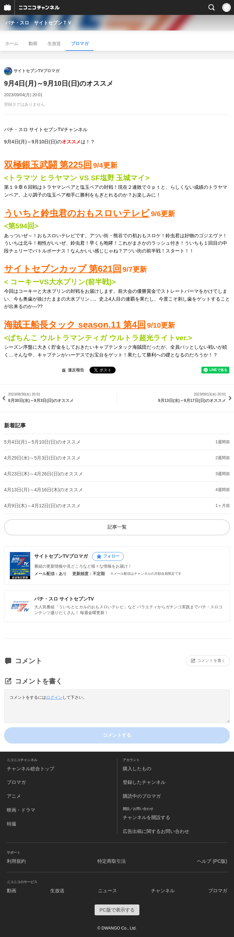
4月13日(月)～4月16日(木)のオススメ (43, 489)
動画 (32, 43)
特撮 (11, 824)
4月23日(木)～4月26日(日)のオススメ (43, 473)
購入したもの (137, 768)
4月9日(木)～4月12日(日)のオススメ (42, 505)
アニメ (14, 796)
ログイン (54, 697)
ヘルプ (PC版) (212, 861)
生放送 (54, 43)
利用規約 (16, 861)
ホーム (11, 43)
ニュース (107, 890)
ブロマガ (80, 43)
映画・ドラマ (21, 810)
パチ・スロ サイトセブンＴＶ (38, 22)
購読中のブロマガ (142, 796)
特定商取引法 (111, 861)
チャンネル (163, 890)
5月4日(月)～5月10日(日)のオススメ (42, 442)
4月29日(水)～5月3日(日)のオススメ (42, 457)
